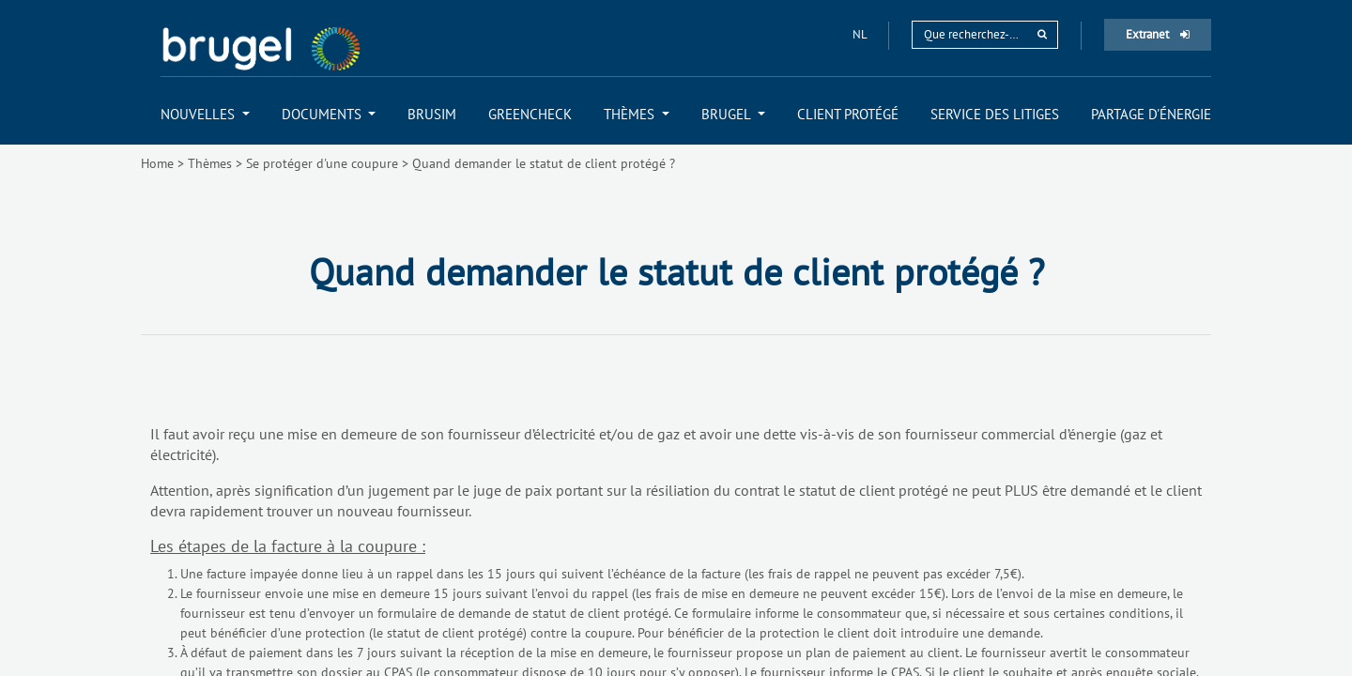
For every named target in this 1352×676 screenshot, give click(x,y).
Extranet (1158, 34)
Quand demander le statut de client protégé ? (543, 163)
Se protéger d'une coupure (322, 163)
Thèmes (210, 163)
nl (861, 34)
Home (157, 163)
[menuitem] (205, 114)
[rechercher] (1042, 34)
